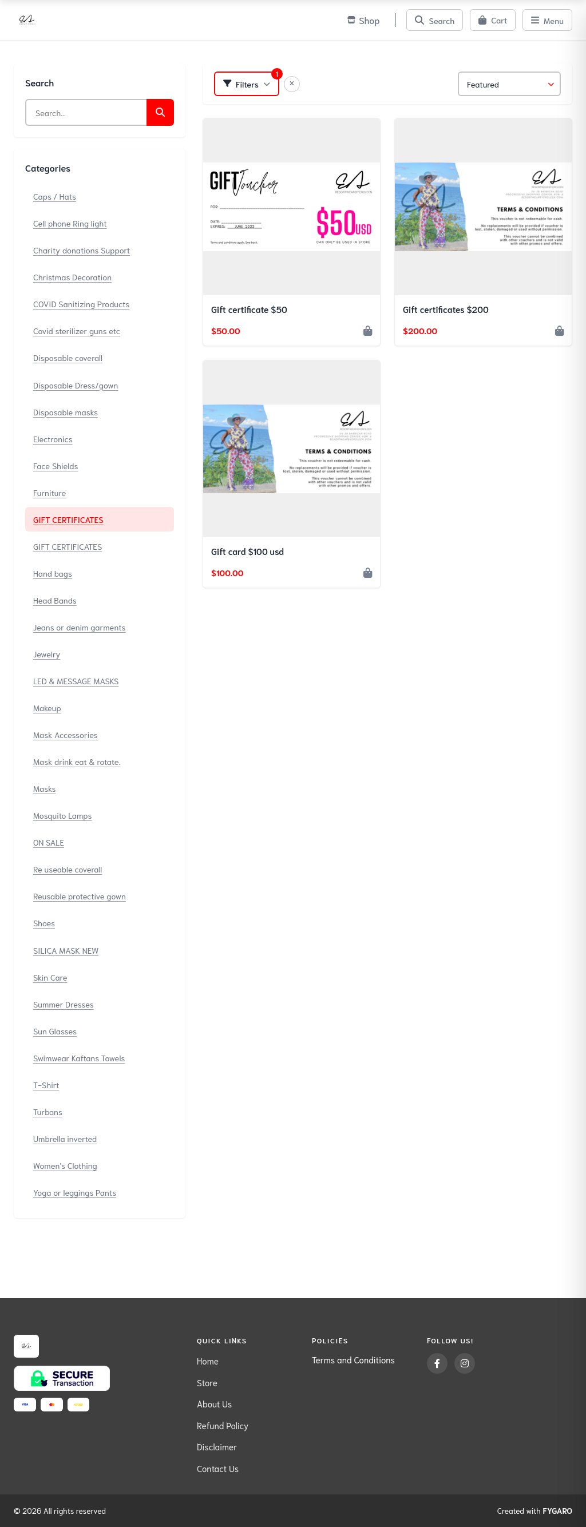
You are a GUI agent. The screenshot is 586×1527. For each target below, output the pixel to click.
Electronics (53, 438)
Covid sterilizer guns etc (76, 330)
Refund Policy (222, 1425)
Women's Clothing (65, 1165)
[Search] (434, 20)
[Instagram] (464, 1363)
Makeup (47, 707)
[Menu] (547, 20)
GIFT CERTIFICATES (68, 519)
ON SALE (48, 841)
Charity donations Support (81, 249)
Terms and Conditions (353, 1359)
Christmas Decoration (72, 276)
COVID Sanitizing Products (81, 303)
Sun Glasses (55, 1030)
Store (207, 1382)
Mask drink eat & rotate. (77, 761)
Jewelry (47, 653)
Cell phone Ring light (70, 222)
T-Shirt (46, 1084)
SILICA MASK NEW (65, 950)
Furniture (49, 492)
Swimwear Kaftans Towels (79, 1057)
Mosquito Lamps (62, 815)
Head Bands (55, 599)
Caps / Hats (54, 196)
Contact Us (218, 1468)
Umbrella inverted (65, 1138)
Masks (44, 788)
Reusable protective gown (79, 895)
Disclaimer (217, 1446)
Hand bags (52, 573)
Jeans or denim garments (79, 626)
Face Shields (55, 465)
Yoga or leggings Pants (74, 1192)
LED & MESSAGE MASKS (75, 680)
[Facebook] (437, 1363)
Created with (534, 1511)
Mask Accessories (65, 734)
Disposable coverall (67, 357)
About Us (214, 1403)
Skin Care (50, 976)
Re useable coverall (67, 868)
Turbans (47, 1111)
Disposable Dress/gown (75, 384)
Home (208, 1360)
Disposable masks (65, 411)
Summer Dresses (63, 1003)
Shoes (44, 922)
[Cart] (493, 20)
